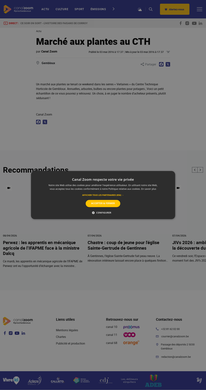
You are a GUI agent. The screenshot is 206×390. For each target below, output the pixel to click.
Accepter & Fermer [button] (103, 203)
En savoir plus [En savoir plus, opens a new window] (148, 188)
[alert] (103, 195)
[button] (103, 195)
